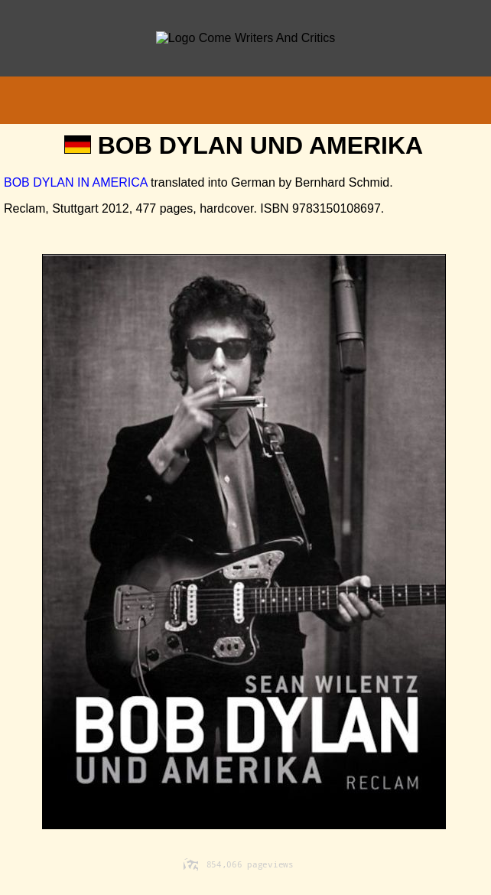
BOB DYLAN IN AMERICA (76, 182)
